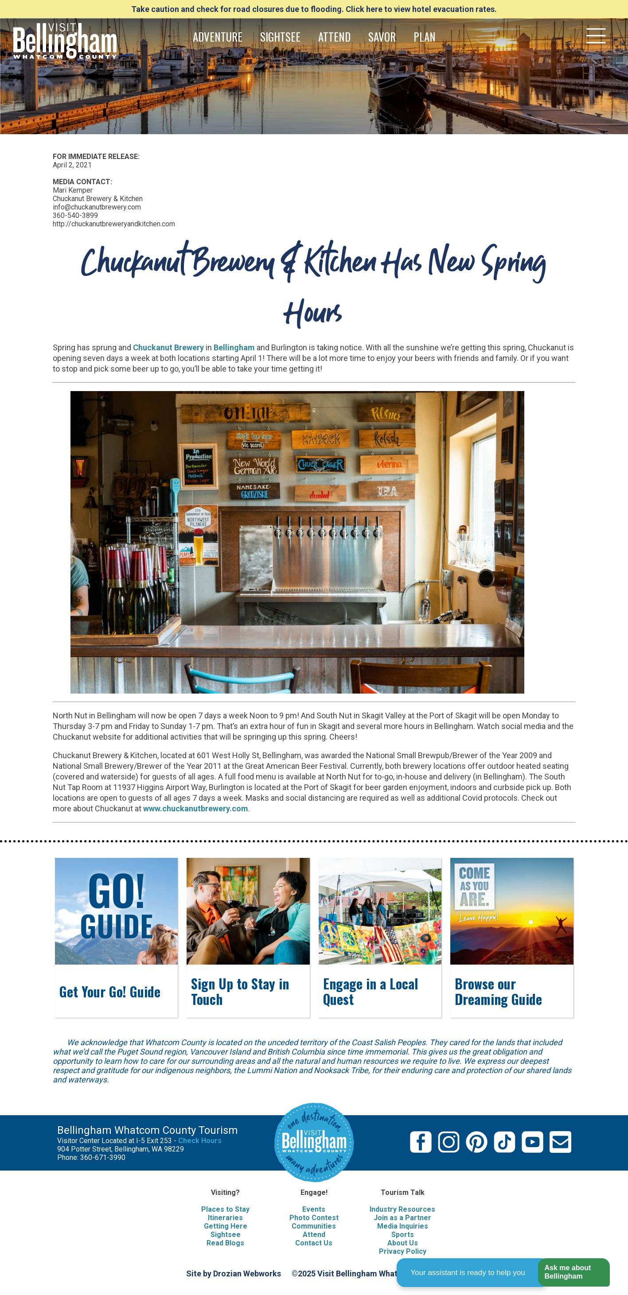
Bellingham (234, 347)
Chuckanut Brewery (168, 347)
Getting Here (225, 1226)
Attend (314, 1234)
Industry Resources (402, 1209)
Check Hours (200, 1140)
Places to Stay (225, 1209)
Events (313, 1209)
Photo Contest (314, 1218)
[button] (573, 1272)
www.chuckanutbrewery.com (195, 808)
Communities (314, 1226)
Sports (402, 1234)
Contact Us (313, 1243)
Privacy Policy (402, 1251)
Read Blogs (225, 1243)
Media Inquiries (402, 1226)
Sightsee (226, 1234)
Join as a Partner (402, 1218)
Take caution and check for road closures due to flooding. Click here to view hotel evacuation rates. (314, 9)
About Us (402, 1243)
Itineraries (225, 1218)
